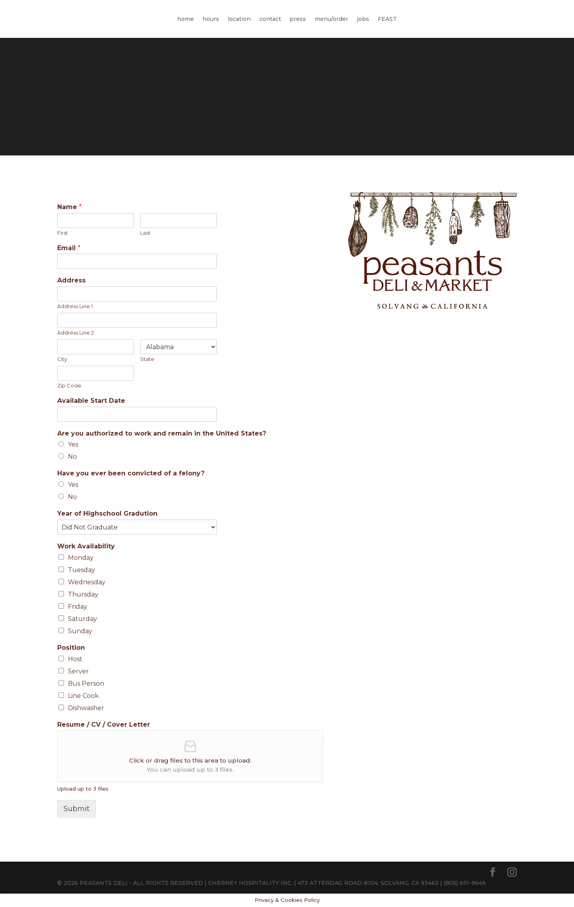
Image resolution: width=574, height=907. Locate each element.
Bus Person (86, 683)
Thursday (83, 594)
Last (145, 233)
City (62, 359)
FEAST (387, 18)
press (298, 18)
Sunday (80, 631)
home (185, 18)
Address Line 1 (75, 306)
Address (71, 280)
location (239, 18)
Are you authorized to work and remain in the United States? (161, 433)
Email (69, 248)
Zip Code (69, 385)
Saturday (82, 619)
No (72, 456)
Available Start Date (91, 400)
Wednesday (86, 582)
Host (75, 659)
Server (78, 671)
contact (270, 18)
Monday (81, 557)
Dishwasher (86, 708)
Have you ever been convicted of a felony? (130, 473)
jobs (363, 18)
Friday (77, 606)
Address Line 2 (75, 332)
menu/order (331, 18)
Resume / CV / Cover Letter (103, 724)
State (147, 359)
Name (69, 207)
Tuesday (81, 570)
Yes (73, 444)
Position (71, 647)
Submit (77, 808)
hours (211, 18)
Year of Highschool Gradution (107, 513)
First (62, 233)
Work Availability (86, 546)
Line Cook (83, 695)
